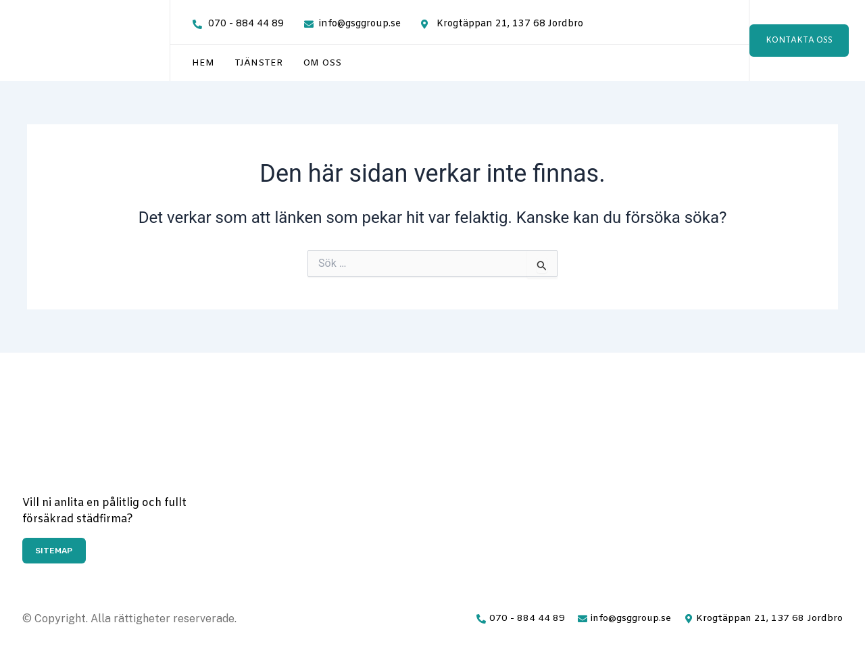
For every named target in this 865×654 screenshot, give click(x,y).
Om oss (322, 63)
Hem (203, 63)
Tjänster (258, 63)
